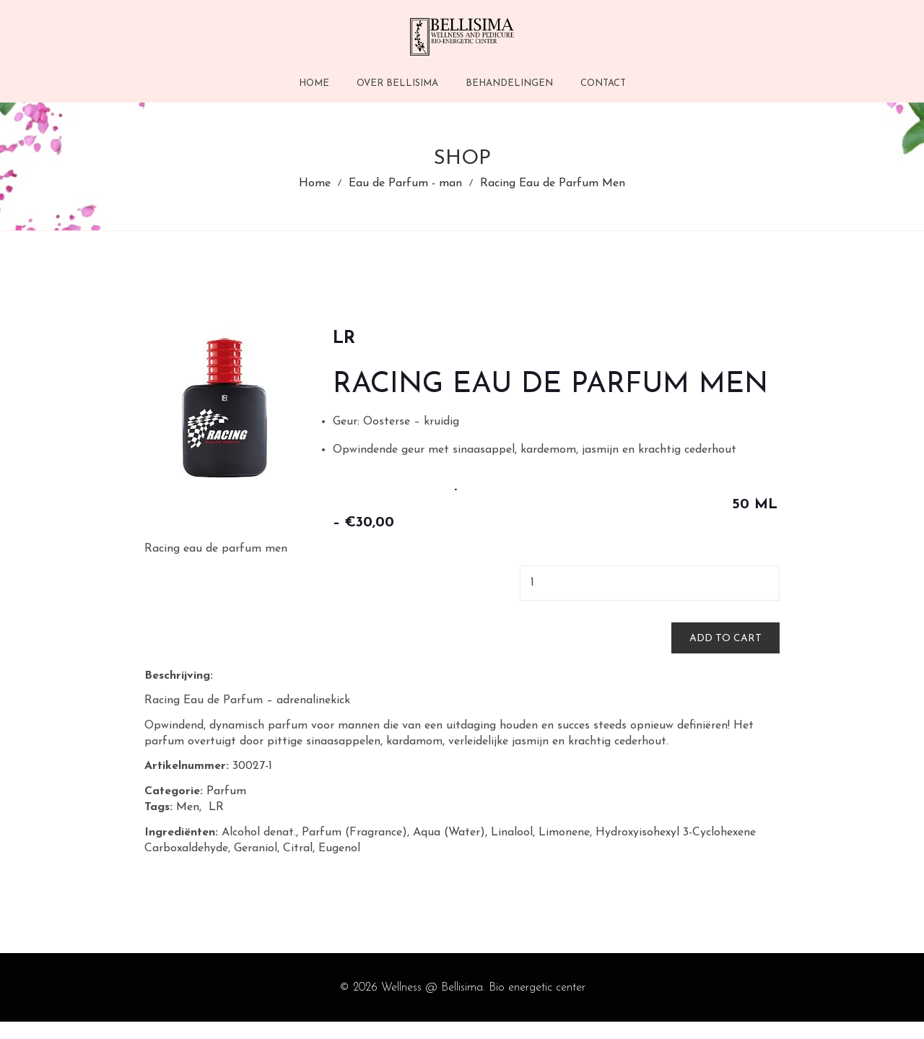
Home (315, 193)
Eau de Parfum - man (405, 193)
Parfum (226, 808)
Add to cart (725, 656)
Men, (188, 825)
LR (218, 825)
